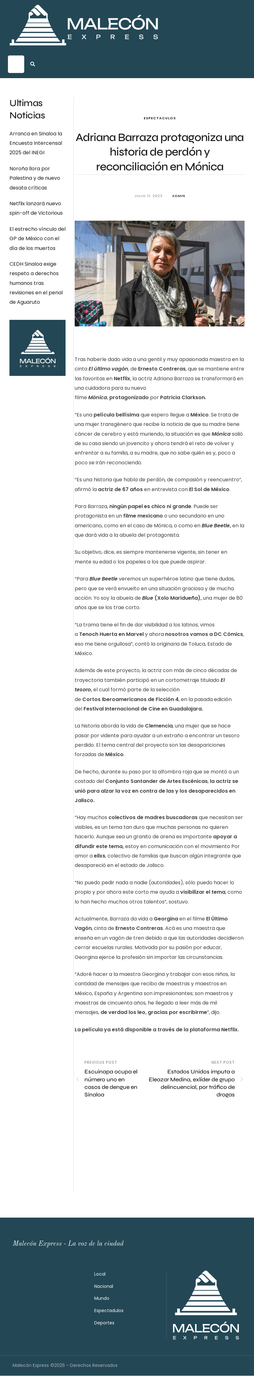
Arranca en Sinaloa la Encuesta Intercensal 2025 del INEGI (35, 143)
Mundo (101, 1298)
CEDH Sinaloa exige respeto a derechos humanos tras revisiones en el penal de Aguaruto (36, 283)
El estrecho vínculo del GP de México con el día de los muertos (37, 238)
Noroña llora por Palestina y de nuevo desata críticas (34, 178)
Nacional (103, 1286)
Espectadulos (109, 1311)
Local (100, 1274)
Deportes (104, 1323)
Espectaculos (160, 118)
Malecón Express (31, 1365)
